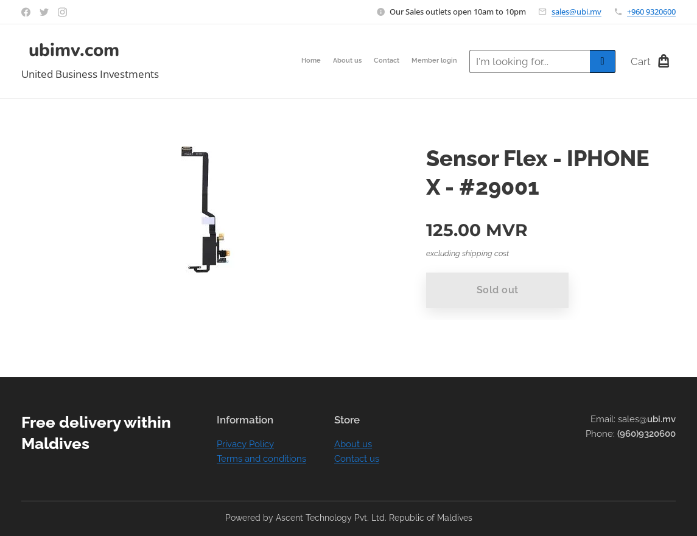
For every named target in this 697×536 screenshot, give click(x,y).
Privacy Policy (245, 444)
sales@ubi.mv (576, 11)
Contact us (356, 458)
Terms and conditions (261, 458)
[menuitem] (422, 61)
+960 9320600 (651, 11)
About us (353, 444)
